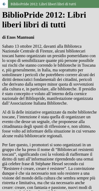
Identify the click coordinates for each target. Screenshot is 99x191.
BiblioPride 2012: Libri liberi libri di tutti (43, 4)
